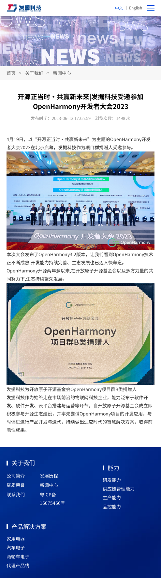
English (135, 7)
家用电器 (16, 540)
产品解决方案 (29, 528)
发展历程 (49, 477)
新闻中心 (62, 73)
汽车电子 (16, 549)
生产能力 (112, 499)
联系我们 (16, 496)
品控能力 (112, 508)
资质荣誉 (16, 487)
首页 (11, 73)
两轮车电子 (18, 558)
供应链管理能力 (119, 490)
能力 (113, 469)
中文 (119, 7)
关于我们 (34, 73)
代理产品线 (18, 567)
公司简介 (16, 477)
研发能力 (112, 482)
